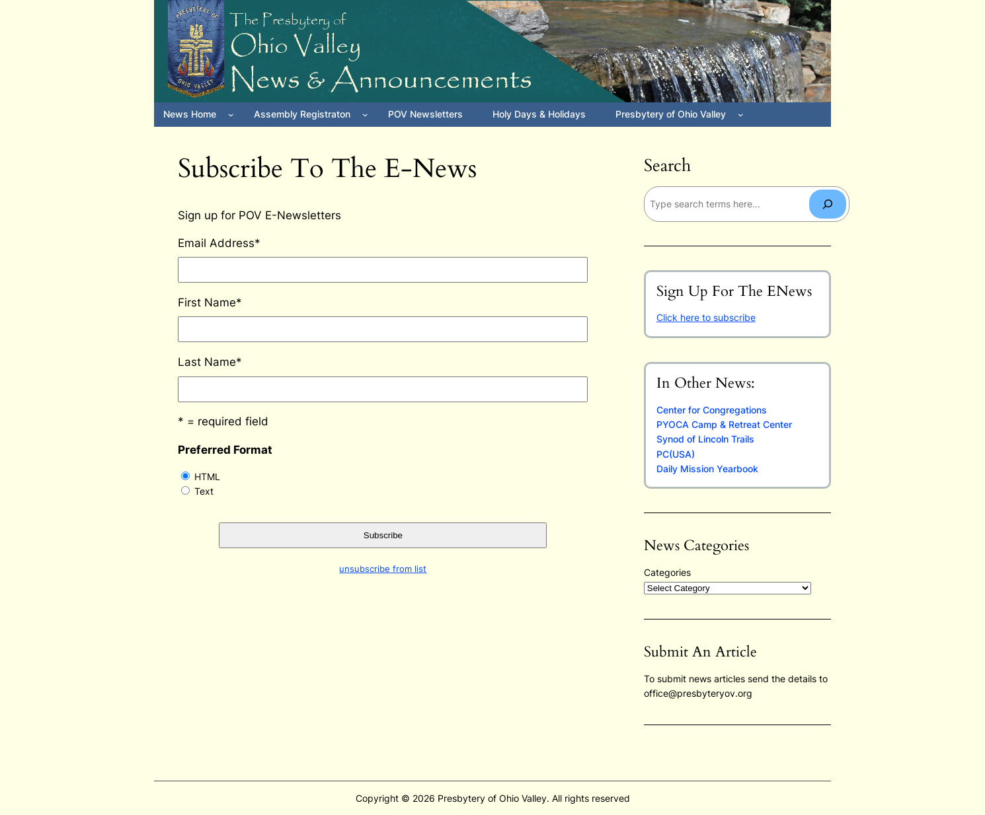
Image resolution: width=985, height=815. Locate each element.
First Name (210, 302)
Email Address (219, 243)
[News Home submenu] (231, 115)
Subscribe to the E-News (327, 169)
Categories (667, 572)
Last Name (210, 362)
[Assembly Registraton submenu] (365, 115)
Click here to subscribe (706, 317)
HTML (207, 476)
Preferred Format (225, 449)
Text (204, 491)
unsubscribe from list (382, 569)
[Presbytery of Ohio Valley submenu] (741, 115)
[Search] (827, 204)
